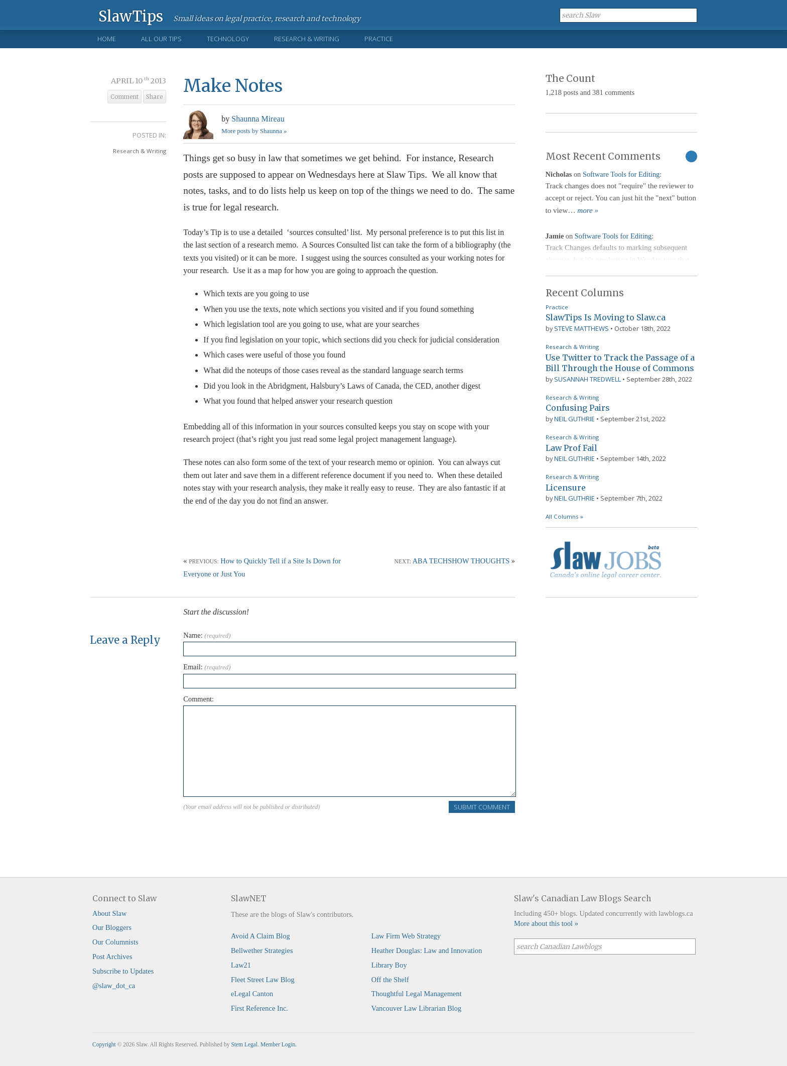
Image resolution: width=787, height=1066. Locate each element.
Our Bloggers (112, 927)
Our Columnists (115, 942)
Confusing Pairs (578, 408)
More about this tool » (546, 923)
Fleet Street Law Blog (263, 980)
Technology (228, 38)
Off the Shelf (390, 980)
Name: (206, 635)
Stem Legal (244, 1044)
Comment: (198, 699)
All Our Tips (161, 38)
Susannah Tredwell (587, 379)
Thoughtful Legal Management (416, 994)
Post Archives (112, 957)
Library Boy (389, 965)
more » (587, 210)
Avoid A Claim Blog (260, 936)
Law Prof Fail (571, 448)
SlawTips (130, 16)
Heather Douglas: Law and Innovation (426, 950)
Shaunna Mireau (257, 118)
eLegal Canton (252, 994)
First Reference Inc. (259, 1008)
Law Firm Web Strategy (406, 936)
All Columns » (564, 516)
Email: (206, 667)
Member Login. (278, 1044)
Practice (378, 38)
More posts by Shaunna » (254, 131)
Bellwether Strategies (262, 950)
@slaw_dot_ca (113, 986)
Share (154, 96)
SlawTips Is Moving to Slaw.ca (606, 317)
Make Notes (233, 85)
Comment (124, 96)
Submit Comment (482, 806)
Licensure (566, 488)
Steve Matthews (581, 328)
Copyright (104, 1044)
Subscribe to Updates (123, 971)
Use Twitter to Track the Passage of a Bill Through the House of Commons (620, 363)
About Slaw (109, 913)
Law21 (241, 965)
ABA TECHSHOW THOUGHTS (461, 561)
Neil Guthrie (574, 418)
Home (106, 38)
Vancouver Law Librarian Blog (416, 1008)
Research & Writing (306, 38)
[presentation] (259, 833)
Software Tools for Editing (621, 174)
